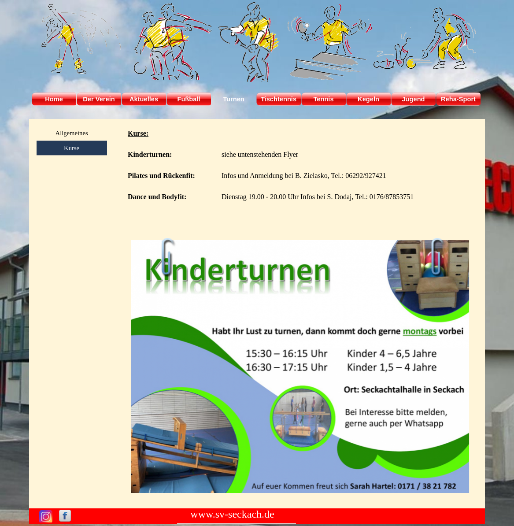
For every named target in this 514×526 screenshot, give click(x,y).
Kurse (71, 148)
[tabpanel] (300, 176)
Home (54, 99)
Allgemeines (71, 133)
